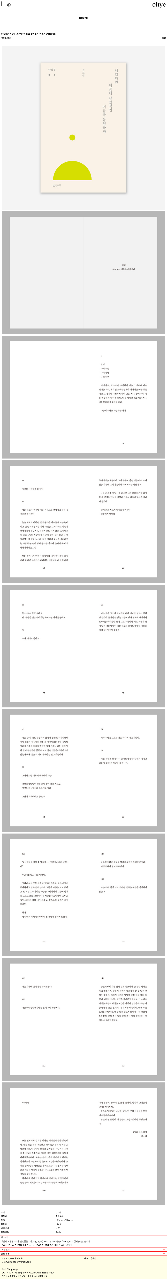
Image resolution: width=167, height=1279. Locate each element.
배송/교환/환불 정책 (38, 1276)
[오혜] (159, 5)
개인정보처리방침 (9, 1276)
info (9, 5)
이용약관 (23, 1276)
